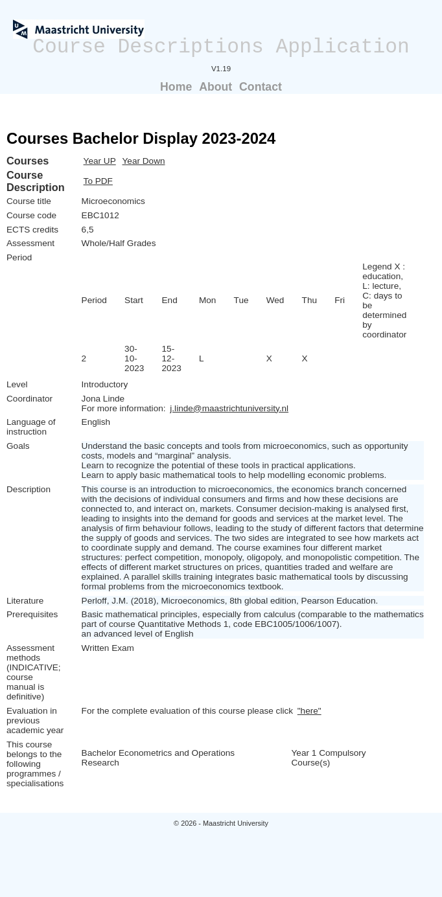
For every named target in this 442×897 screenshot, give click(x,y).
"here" (309, 711)
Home (176, 86)
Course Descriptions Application (221, 47)
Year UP (100, 161)
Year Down (143, 161)
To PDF (98, 181)
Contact (260, 86)
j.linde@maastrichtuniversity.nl (229, 408)
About (215, 86)
